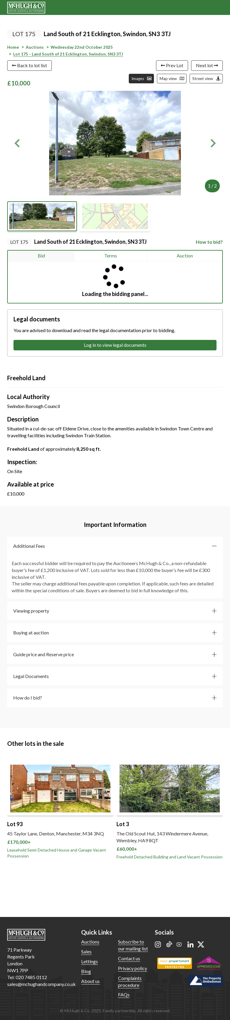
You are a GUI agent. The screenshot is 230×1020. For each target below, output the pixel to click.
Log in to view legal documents (115, 345)
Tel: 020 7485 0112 (27, 977)
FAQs (124, 994)
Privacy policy (132, 968)
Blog (86, 971)
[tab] (115, 546)
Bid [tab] (41, 255)
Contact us (129, 958)
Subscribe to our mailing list (133, 945)
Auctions (90, 941)
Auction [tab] (185, 255)
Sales (86, 951)
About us (90, 981)
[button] (17, 143)
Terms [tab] (110, 255)
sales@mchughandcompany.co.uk (41, 984)
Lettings (89, 961)
